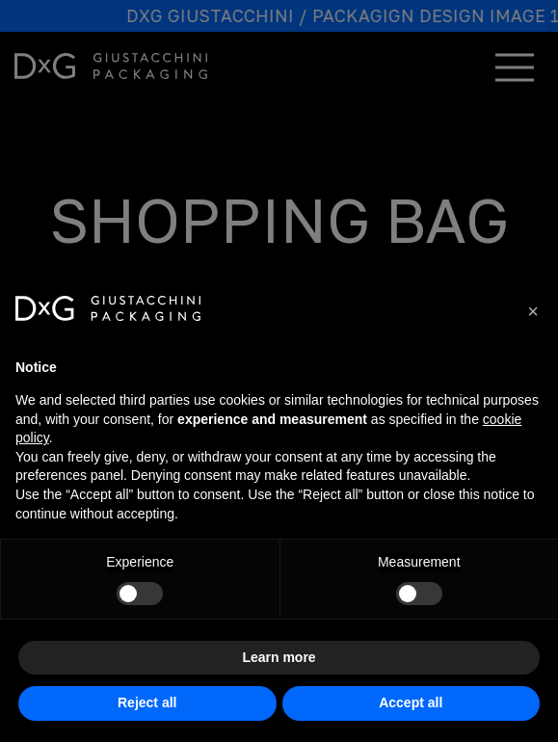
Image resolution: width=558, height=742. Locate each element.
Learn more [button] (278, 657)
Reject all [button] (147, 702)
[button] (533, 311)
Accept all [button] (410, 702)
